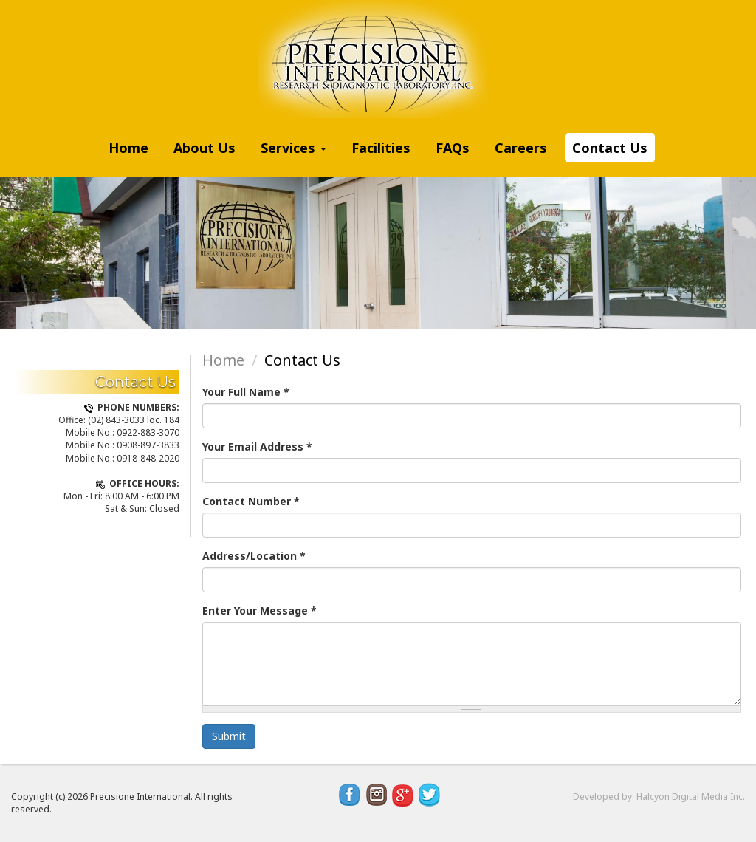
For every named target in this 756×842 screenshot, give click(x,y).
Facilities (380, 148)
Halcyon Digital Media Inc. (690, 796)
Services (293, 148)
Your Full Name (245, 392)
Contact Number (251, 501)
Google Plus (403, 795)
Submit (229, 736)
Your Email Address (257, 446)
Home (128, 148)
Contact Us (609, 148)
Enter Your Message (259, 610)
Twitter (429, 795)
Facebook (350, 795)
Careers (521, 148)
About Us (204, 148)
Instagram (376, 795)
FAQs (453, 148)
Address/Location (254, 556)
